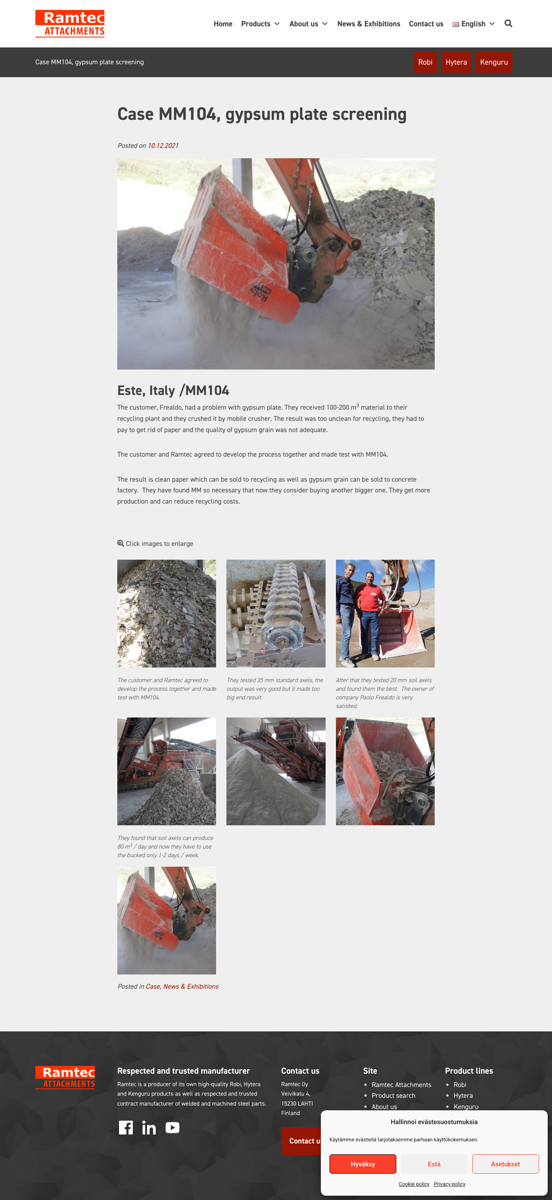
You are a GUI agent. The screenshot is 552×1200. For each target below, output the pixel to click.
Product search (394, 1095)
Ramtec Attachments (401, 1085)
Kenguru (494, 62)
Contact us (426, 24)
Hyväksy (363, 1164)
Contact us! (307, 1141)
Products (261, 23)
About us (309, 23)
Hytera (456, 62)
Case (153, 986)
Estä (434, 1164)
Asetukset (506, 1164)
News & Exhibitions (368, 24)
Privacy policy (449, 1184)
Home (222, 24)
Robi (425, 62)
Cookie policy (414, 1184)
